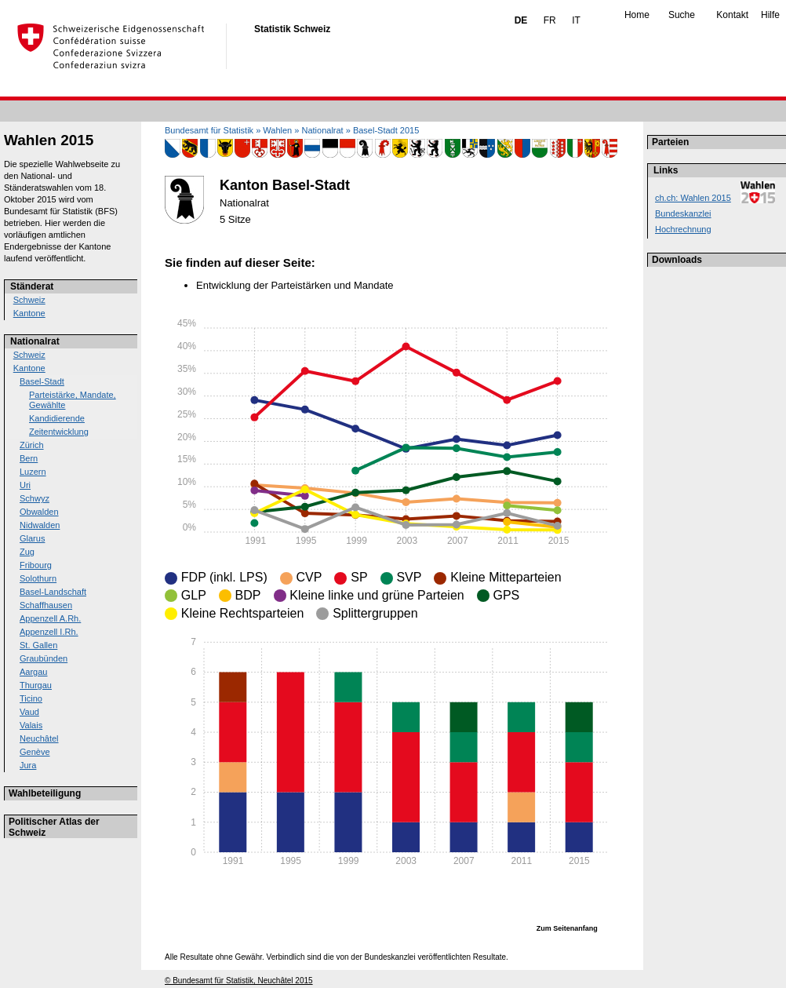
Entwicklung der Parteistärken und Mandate (294, 285)
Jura (28, 765)
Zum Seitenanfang (567, 928)
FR (550, 20)
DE (521, 20)
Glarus (32, 538)
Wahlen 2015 (48, 140)
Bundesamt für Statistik (209, 130)
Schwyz (34, 498)
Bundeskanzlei (683, 213)
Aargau (33, 671)
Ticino (31, 698)
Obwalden (39, 511)
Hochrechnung (683, 229)
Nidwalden (40, 525)
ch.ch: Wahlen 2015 (693, 197)
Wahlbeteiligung (45, 793)
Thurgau (36, 685)
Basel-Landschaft (53, 591)
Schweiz (29, 299)
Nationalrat (35, 341)
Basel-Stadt (42, 381)
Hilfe (770, 14)
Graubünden (43, 658)
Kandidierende (57, 418)
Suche (681, 14)
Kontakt (732, 14)
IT (576, 20)
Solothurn (38, 578)
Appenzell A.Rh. (50, 618)
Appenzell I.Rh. (49, 631)
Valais (31, 725)
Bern (29, 458)
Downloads (677, 259)
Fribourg (36, 565)
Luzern (33, 471)
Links (665, 170)
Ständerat (31, 286)
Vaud (29, 711)
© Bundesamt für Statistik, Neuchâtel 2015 (239, 980)
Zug (27, 551)
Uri (25, 485)
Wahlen (277, 130)
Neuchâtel (39, 738)
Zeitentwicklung (59, 431)
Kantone (29, 313)
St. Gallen (38, 645)
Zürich (32, 445)
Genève (35, 751)
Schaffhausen (46, 605)
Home (637, 14)
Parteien (670, 142)
